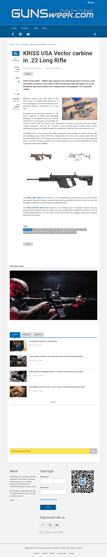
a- (15, 94)
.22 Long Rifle (47, 229)
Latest (15, 335)
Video (36, 28)
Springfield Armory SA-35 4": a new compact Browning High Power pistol (57, 387)
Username (44, 477)
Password (44, 487)
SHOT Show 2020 (70, 232)
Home (14, 28)
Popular (26, 335)
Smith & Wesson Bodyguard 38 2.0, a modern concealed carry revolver (56, 372)
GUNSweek (15, 60)
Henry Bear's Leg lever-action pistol (43, 341)
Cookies (71, 553)
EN (91, 2)
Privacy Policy (61, 553)
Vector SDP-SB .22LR (35, 208)
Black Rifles (58, 229)
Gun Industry (29, 232)
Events (75, 229)
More (45, 28)
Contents (24, 28)
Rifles (58, 68)
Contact (45, 553)
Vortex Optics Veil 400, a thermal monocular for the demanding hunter (56, 356)
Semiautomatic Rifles (55, 232)
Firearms (83, 229)
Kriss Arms (28, 229)
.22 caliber (37, 229)
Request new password (48, 500)
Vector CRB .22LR (34, 198)
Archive (38, 335)
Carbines (68, 229)
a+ (18, 94)
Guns (37, 232)
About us (37, 553)
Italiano (29, 74)
